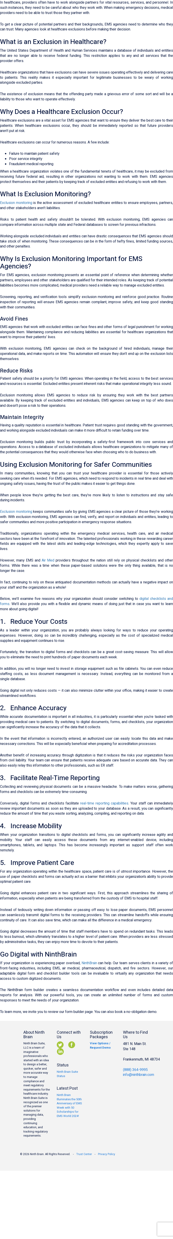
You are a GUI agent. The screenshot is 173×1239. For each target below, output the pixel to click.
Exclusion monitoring (16, 203)
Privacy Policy (106, 1154)
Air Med (48, 560)
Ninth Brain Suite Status (67, 1074)
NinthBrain (89, 963)
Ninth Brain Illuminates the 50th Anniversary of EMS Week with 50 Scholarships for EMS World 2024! (69, 1105)
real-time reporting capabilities (104, 803)
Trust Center (84, 1154)
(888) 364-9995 (135, 1070)
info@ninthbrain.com (138, 1074)
